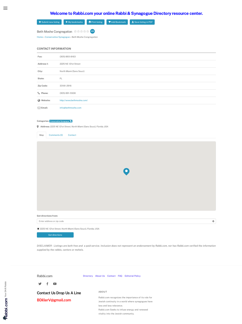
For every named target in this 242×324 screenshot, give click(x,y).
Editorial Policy (133, 276)
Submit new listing (49, 22)
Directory (88, 276)
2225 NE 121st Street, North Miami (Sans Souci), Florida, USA (68, 228)
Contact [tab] (72, 135)
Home (40, 37)
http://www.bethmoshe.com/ (74, 100)
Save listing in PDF (142, 22)
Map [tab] (41, 135)
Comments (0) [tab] (56, 135)
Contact (111, 276)
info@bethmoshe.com (70, 108)
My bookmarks (74, 22)
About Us (100, 276)
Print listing (95, 22)
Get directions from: (47, 216)
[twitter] (40, 283)
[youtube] (55, 283)
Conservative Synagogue (59, 121)
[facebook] (47, 283)
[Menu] (5, 8)
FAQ (120, 276)
